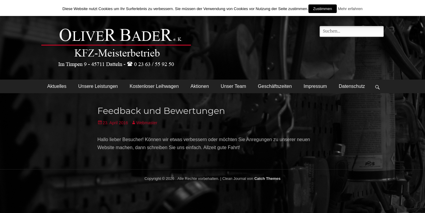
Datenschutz (352, 86)
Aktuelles (56, 86)
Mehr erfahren (350, 9)
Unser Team (233, 86)
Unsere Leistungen (98, 86)
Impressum (315, 86)
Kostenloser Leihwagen (154, 86)
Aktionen (200, 86)
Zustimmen (322, 9)
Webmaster (146, 122)
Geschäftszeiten (275, 86)
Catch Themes (267, 178)
